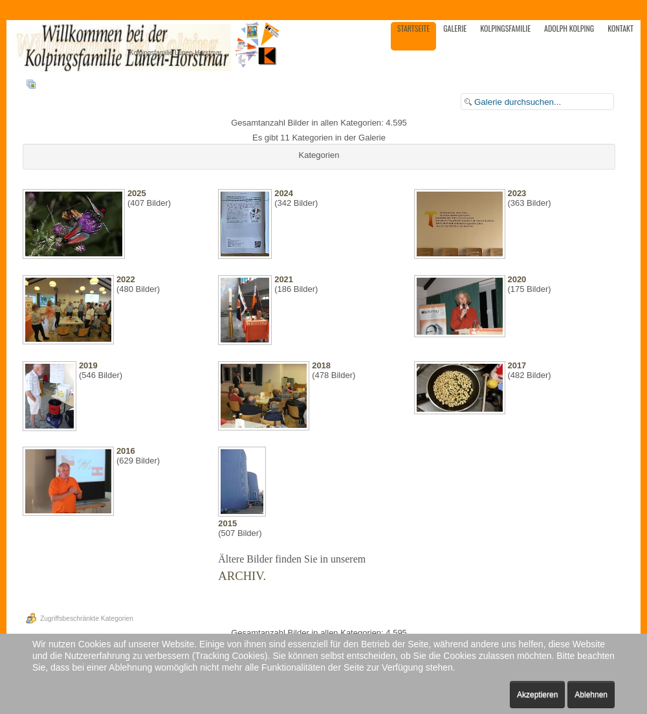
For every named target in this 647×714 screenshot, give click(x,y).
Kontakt (620, 28)
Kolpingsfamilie (505, 28)
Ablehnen (591, 694)
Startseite (413, 28)
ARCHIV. (242, 576)
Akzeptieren (537, 694)
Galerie (454, 28)
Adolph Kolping (569, 28)
